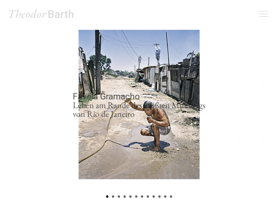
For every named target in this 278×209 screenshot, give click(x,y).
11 (165, 196)
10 (159, 196)
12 (171, 196)
